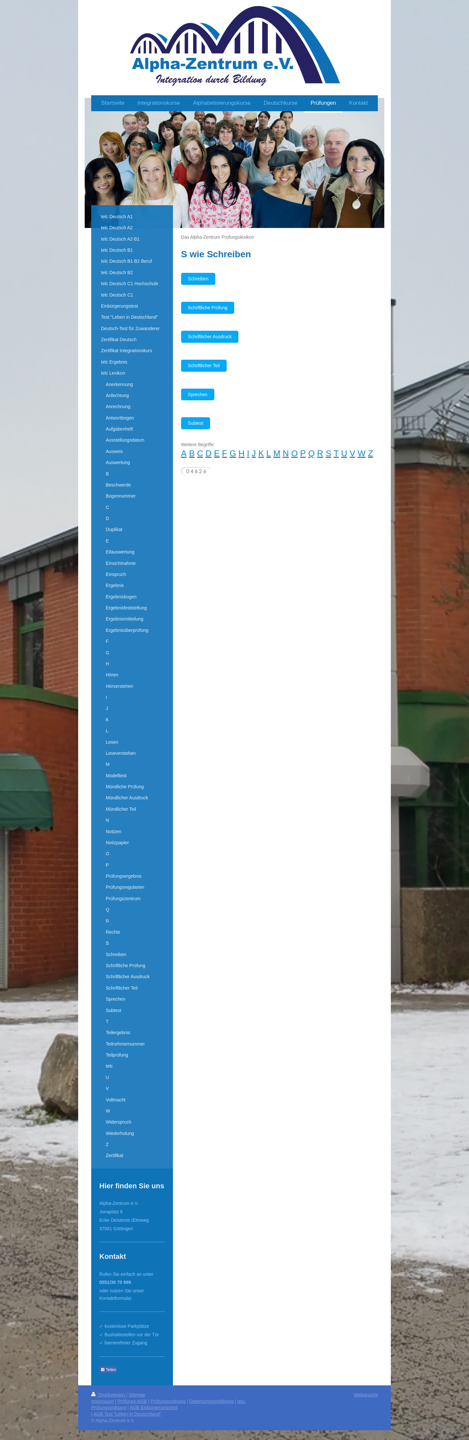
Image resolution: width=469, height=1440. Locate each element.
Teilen (108, 1369)
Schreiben (198, 278)
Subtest (195, 423)
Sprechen (197, 394)
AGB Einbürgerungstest (154, 1407)
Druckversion (108, 1394)
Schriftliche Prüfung (207, 307)
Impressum (102, 1401)
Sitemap (137, 1394)
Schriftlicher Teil (204, 365)
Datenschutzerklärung (211, 1401)
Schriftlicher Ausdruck (210, 336)
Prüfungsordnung (167, 1401)
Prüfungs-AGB (132, 1401)
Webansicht (366, 1394)
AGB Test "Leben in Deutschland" (127, 1414)
